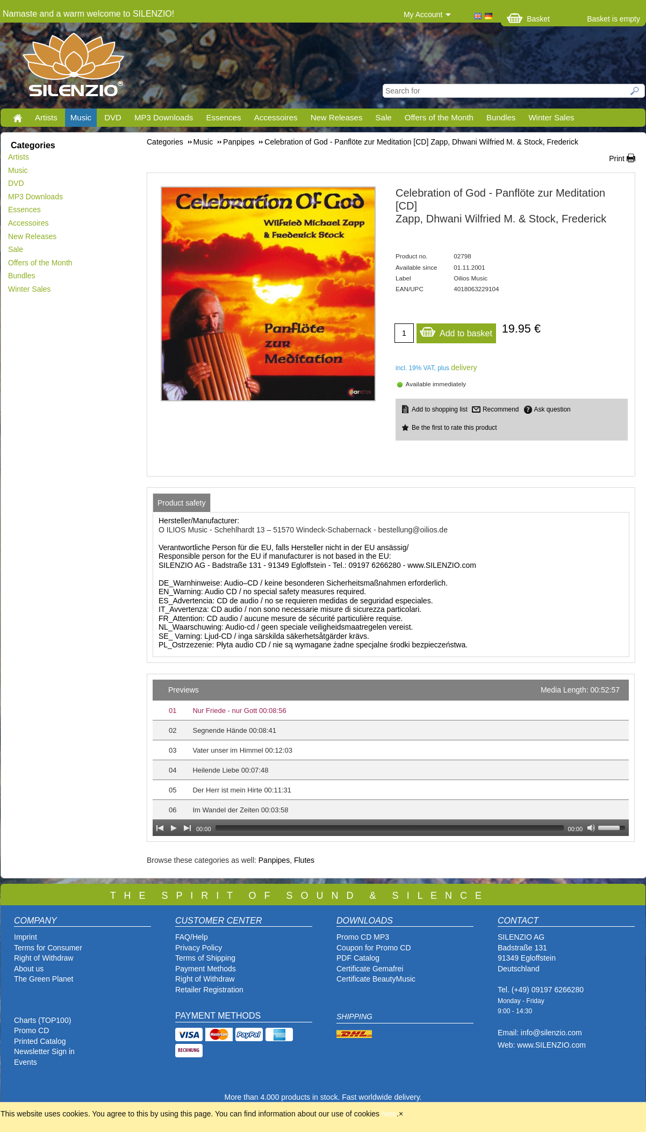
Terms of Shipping (205, 958)
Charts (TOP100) (42, 1020)
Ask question (552, 409)
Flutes (304, 860)
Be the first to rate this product (454, 427)
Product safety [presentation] (181, 503)
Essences (223, 117)
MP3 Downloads (163, 117)
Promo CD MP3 (362, 937)
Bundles (500, 117)
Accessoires (276, 117)
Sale (384, 117)
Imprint (25, 937)
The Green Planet (44, 979)
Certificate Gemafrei (369, 968)
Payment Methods (205, 968)
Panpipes (274, 860)
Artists (46, 117)
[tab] (182, 503)
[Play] (173, 828)
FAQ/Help (191, 937)
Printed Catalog (40, 1041)
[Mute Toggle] (591, 828)
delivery (464, 367)
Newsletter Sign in (44, 1051)
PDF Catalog (357, 958)
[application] (391, 758)
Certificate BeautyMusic (375, 979)
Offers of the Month (439, 117)
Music (80, 117)
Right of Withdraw (43, 958)
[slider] (390, 828)
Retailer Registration (209, 989)
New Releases (337, 117)
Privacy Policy (198, 947)
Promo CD (31, 1030)
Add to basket (455, 330)
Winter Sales (551, 117)
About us (29, 968)
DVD (112, 117)
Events (25, 1062)
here (389, 1113)
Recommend (501, 409)
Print (617, 158)
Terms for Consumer (48, 947)
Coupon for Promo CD (373, 947)
